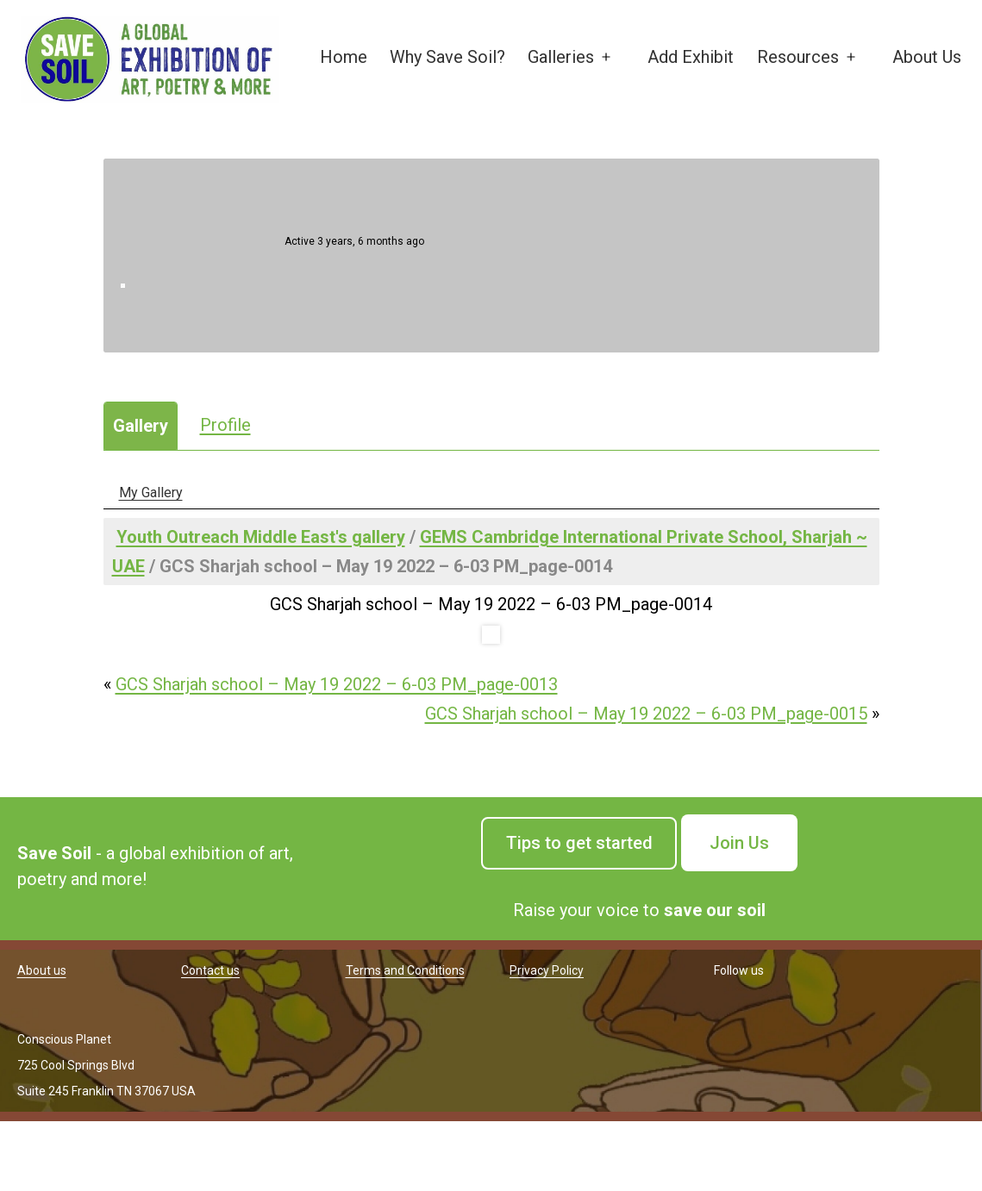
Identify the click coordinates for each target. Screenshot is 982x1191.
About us (41, 970)
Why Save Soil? (447, 57)
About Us (926, 57)
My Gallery (151, 492)
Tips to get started (579, 842)
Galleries (561, 57)
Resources (798, 57)
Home (343, 57)
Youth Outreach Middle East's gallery (260, 537)
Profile (225, 425)
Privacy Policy (547, 970)
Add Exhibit (690, 57)
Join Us (739, 842)
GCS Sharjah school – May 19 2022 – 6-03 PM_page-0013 (337, 684)
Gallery (140, 425)
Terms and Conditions (405, 970)
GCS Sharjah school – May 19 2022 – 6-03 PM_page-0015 (646, 713)
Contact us (210, 970)
